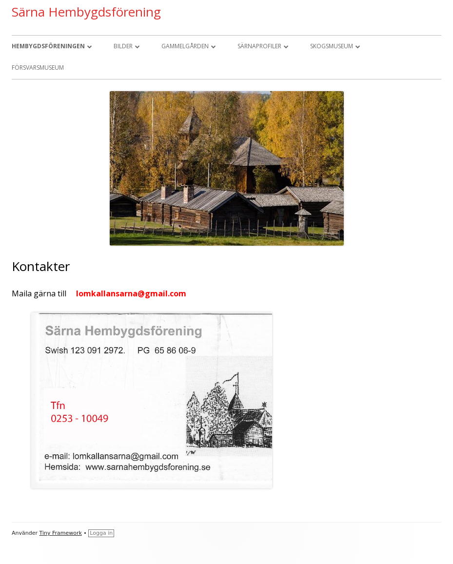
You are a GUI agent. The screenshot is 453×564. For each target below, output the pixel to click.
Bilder (123, 46)
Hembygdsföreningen (48, 46)
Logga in (101, 533)
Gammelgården (185, 46)
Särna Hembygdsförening (86, 11)
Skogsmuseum (331, 46)
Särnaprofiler (259, 46)
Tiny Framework (60, 533)
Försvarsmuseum (38, 67)
